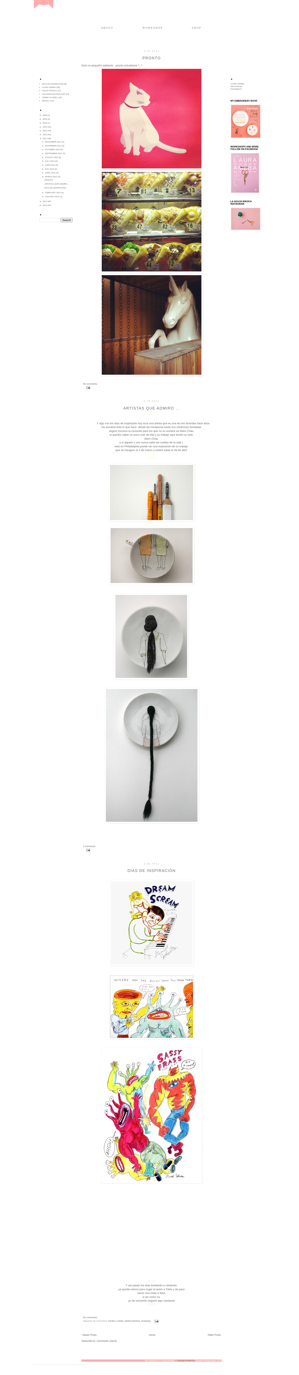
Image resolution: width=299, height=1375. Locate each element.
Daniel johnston (132, 1321)
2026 (45, 115)
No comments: (90, 384)
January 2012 (52, 196)
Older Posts (214, 1335)
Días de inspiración (151, 871)
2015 (45, 127)
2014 (45, 130)
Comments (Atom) (107, 1341)
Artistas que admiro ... (151, 408)
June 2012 (50, 165)
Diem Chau (151, 438)
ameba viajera (50, 97)
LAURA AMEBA (237, 84)
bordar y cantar (115, 1321)
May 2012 (50, 169)
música (46, 101)
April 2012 (50, 172)
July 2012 (50, 161)
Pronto (151, 58)
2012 (45, 138)
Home (152, 1335)
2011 (45, 201)
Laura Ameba (49, 87)
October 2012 (52, 149)
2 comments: (89, 846)
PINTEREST (236, 89)
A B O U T (107, 27)
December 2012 (53, 142)
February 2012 (53, 192)
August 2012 (52, 157)
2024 (45, 123)
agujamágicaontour (53, 94)
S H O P (196, 27)
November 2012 (53, 146)
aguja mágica (49, 90)
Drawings (146, 1321)
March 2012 (51, 176)
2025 (45, 119)
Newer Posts (89, 1335)
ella (151, 434)
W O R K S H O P (152, 27)
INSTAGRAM (236, 86)
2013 (45, 134)
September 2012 (54, 153)
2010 (45, 205)
